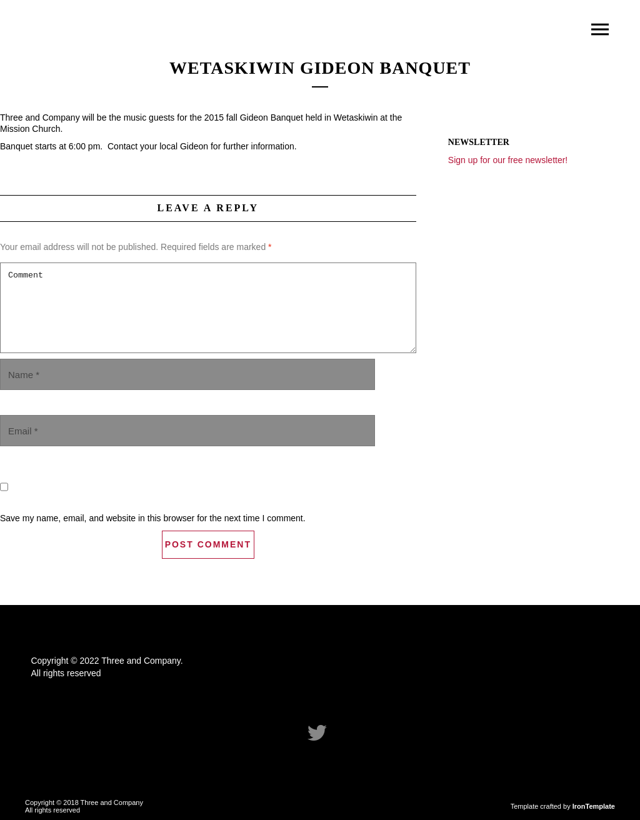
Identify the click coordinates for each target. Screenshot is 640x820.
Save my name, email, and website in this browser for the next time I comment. (153, 518)
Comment (208, 307)
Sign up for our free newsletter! (508, 160)
